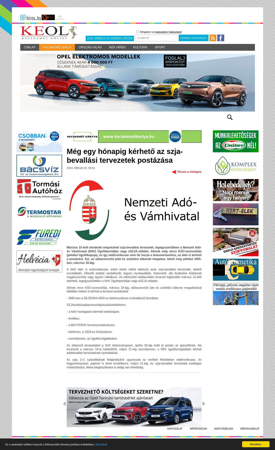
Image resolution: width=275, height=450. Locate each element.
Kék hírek (117, 47)
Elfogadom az (159, 31)
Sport (160, 47)
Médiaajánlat (249, 428)
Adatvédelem (223, 428)
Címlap (29, 47)
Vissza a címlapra (189, 171)
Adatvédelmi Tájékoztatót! (168, 32)
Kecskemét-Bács (57, 47)
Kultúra (140, 47)
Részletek (101, 445)
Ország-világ (90, 47)
